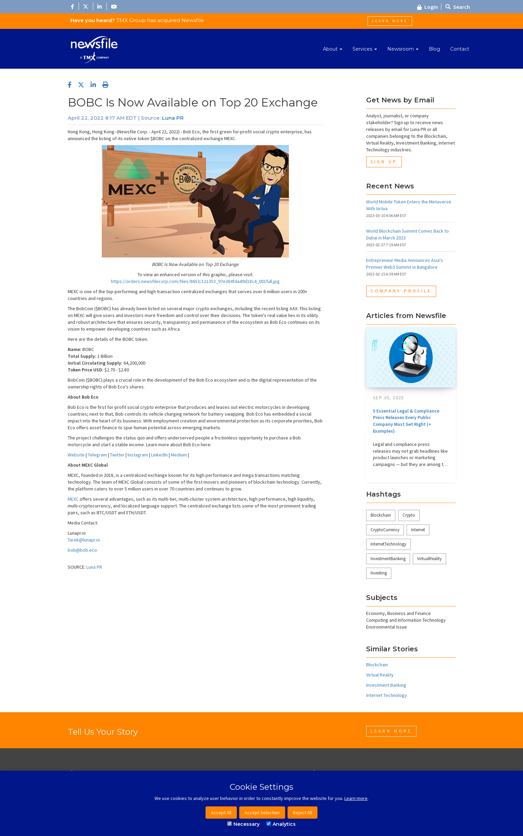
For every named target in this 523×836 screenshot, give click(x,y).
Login (427, 6)
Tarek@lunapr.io (84, 540)
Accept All (221, 812)
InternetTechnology (388, 544)
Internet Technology (386, 695)
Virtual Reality (380, 675)
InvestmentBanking (388, 559)
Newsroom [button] (403, 49)
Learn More (390, 21)
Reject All (302, 812)
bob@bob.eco (82, 550)
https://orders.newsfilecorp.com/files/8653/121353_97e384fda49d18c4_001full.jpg (195, 281)
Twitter (117, 455)
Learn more (355, 798)
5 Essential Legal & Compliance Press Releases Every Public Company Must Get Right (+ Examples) (406, 421)
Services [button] (365, 49)
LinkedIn (159, 455)
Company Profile (401, 291)
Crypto (409, 515)
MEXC (73, 499)
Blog (434, 49)
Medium (179, 455)
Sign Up (384, 162)
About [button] (332, 49)
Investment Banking (386, 685)
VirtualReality (429, 559)
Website (76, 455)
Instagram (138, 455)
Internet (418, 530)
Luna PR (173, 118)
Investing (379, 573)
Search (457, 6)
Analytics (281, 824)
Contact (459, 49)
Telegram (97, 455)
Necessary (243, 824)
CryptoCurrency (385, 530)
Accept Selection (262, 812)
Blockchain (381, 515)
